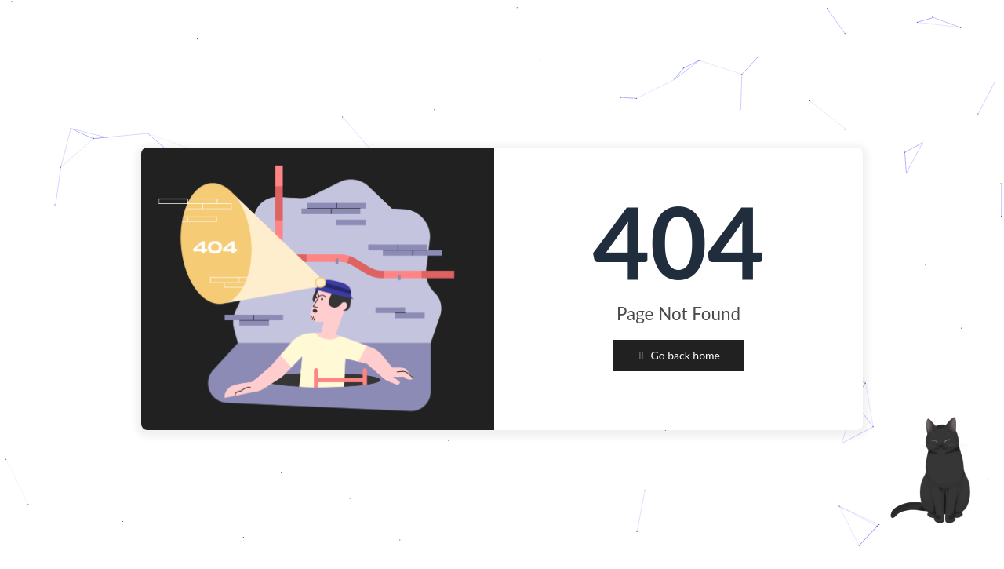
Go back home (678, 355)
